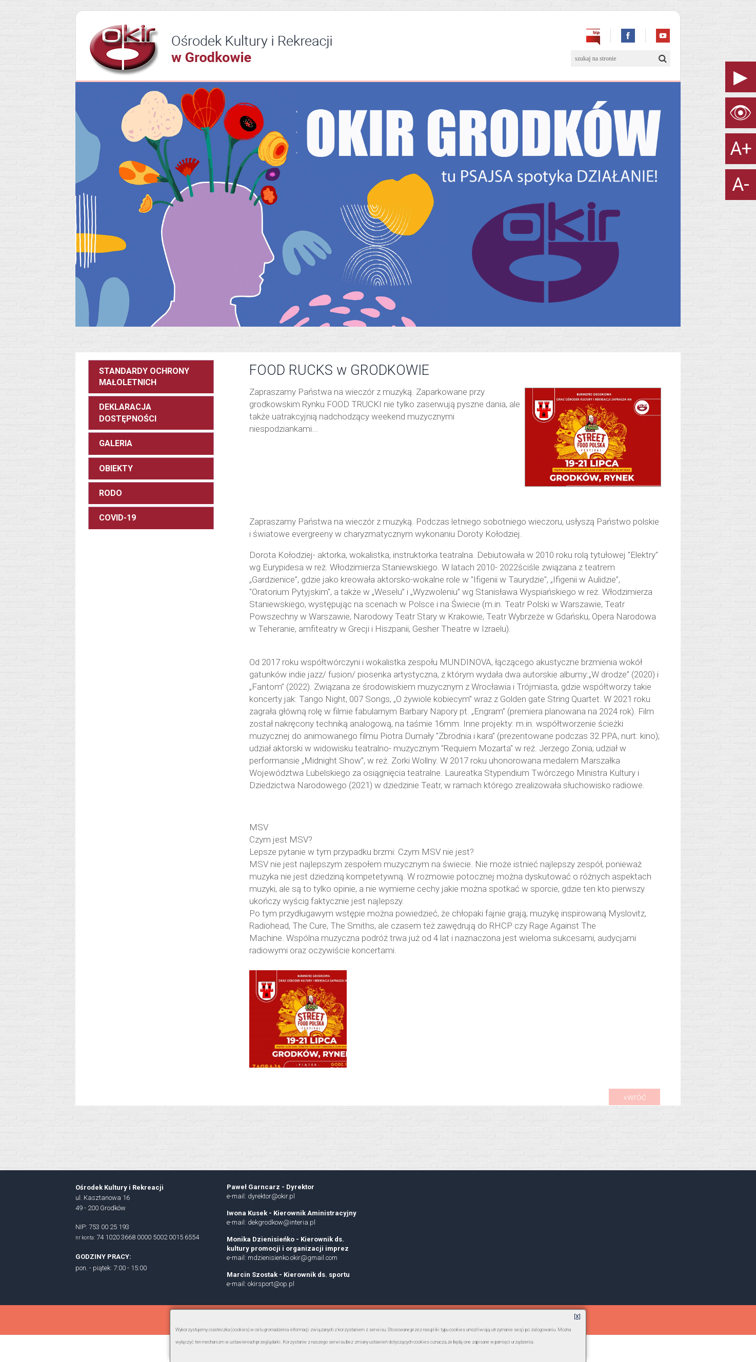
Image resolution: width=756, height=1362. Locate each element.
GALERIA (115, 443)
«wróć (634, 1097)
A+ (741, 148)
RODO (110, 493)
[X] (577, 1316)
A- (740, 184)
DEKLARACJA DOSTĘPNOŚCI (127, 412)
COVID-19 (117, 518)
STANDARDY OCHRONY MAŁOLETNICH (144, 376)
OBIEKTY (116, 468)
